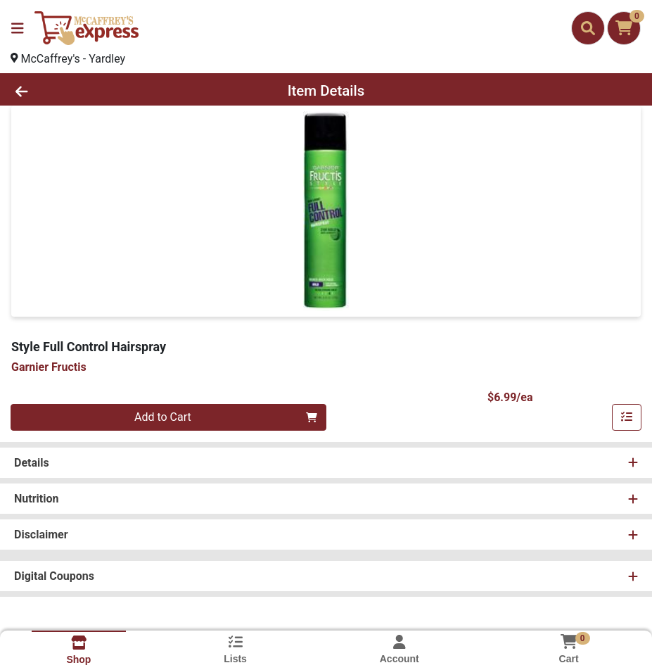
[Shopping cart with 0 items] (624, 28)
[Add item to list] (626, 417)
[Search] (588, 28)
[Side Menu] (17, 28)
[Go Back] (90, 91)
